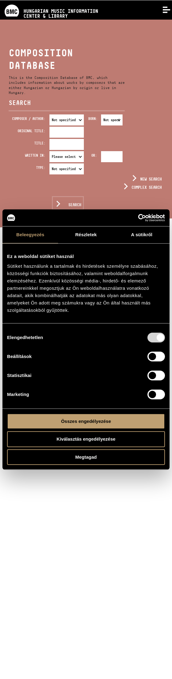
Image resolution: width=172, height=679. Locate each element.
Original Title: (31, 131)
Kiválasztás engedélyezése (86, 439)
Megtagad (86, 457)
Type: (40, 167)
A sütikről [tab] (142, 234)
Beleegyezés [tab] (30, 234)
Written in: (35, 155)
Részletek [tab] (86, 234)
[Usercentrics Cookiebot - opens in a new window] (138, 218)
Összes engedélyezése (86, 421)
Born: (92, 118)
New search (151, 179)
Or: (94, 155)
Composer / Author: (28, 118)
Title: (39, 143)
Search (74, 204)
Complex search (146, 187)
